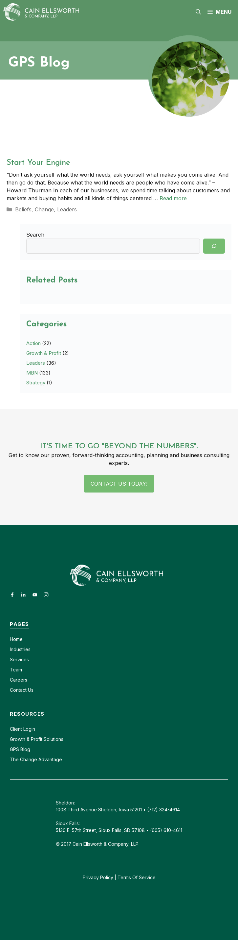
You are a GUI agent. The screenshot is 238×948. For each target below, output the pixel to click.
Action (33, 343)
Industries (20, 649)
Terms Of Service (137, 877)
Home (16, 639)
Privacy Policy (98, 877)
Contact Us (21, 690)
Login (28, 729)
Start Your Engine (38, 163)
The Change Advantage (36, 759)
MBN (32, 373)
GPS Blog (20, 749)
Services (19, 659)
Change (44, 209)
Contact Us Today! (119, 483)
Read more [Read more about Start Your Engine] (173, 198)
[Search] (214, 246)
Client (16, 729)
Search (35, 234)
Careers (18, 680)
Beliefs (23, 209)
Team (16, 669)
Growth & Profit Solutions (36, 739)
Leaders (67, 209)
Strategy (35, 382)
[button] (198, 12)
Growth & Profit (43, 353)
